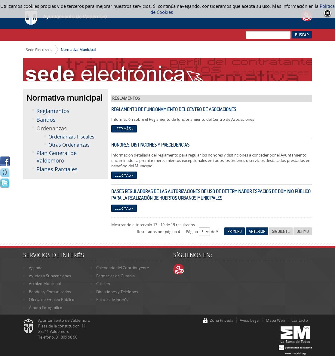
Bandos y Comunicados (50, 291)
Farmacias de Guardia (115, 275)
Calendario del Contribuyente (122, 267)
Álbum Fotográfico (45, 307)
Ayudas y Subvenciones (50, 275)
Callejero (104, 283)
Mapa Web (275, 320)
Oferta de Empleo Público (51, 299)
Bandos (46, 119)
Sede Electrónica (40, 49)
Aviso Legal (250, 320)
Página (192, 231)
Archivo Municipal (45, 283)
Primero (234, 231)
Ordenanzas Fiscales (71, 136)
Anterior (257, 231)
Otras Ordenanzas (69, 144)
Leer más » (124, 129)
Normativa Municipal (78, 49)
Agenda (35, 267)
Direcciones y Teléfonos (117, 291)
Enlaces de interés (112, 299)
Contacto (299, 320)
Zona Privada (221, 320)
